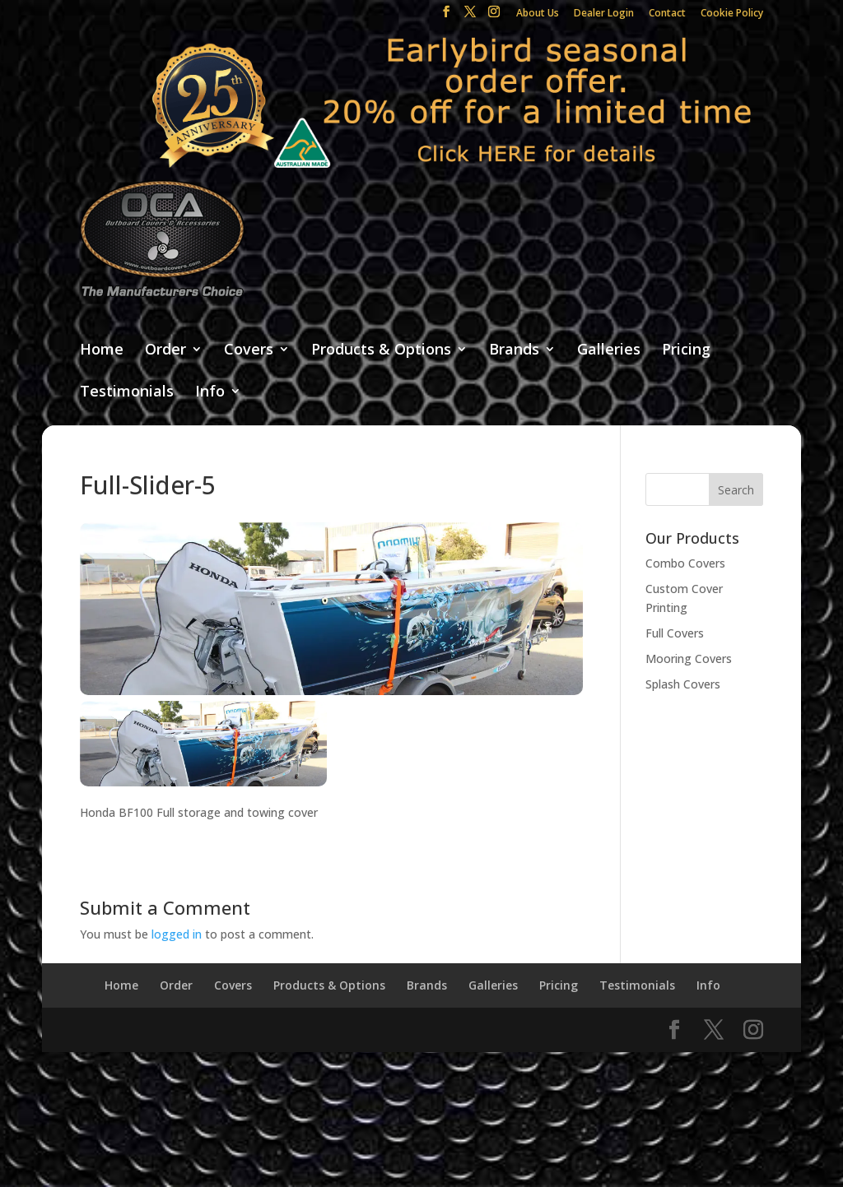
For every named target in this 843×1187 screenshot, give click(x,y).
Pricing (686, 350)
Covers (248, 350)
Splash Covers (682, 684)
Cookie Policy (732, 14)
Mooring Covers (688, 658)
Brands (514, 350)
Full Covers (674, 633)
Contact (667, 14)
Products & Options (381, 350)
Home (101, 350)
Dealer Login (604, 14)
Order (165, 350)
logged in (176, 934)
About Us (537, 14)
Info (210, 392)
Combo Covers (685, 563)
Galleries (608, 350)
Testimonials (127, 392)
